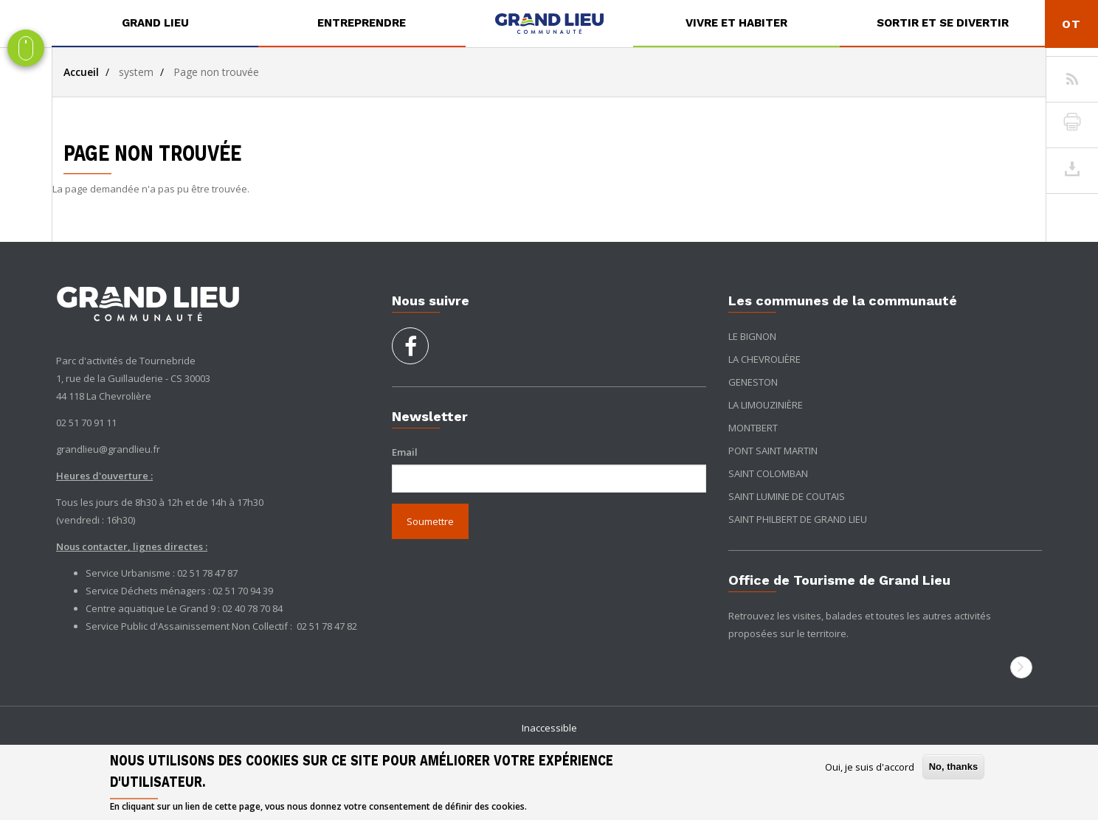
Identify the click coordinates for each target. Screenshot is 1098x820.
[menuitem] (155, 23)
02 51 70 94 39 (243, 590)
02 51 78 (315, 626)
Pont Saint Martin (773, 450)
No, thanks (953, 766)
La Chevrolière (764, 359)
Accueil (81, 72)
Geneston (753, 382)
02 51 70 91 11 (86, 422)
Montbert (753, 427)
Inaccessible (549, 727)
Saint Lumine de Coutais (786, 496)
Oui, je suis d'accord (869, 767)
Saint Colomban (768, 473)
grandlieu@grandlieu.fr (108, 449)
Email (405, 452)
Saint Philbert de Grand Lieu (797, 519)
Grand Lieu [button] (155, 22)
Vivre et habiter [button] (736, 22)
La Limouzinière (765, 404)
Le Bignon (752, 336)
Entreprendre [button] (361, 22)
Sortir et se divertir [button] (943, 22)
